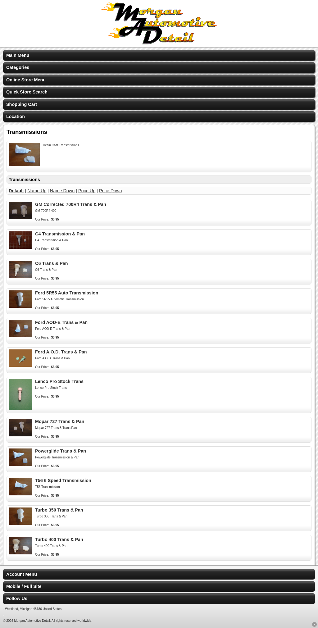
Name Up (37, 190)
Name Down (62, 190)
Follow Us (16, 598)
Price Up (86, 190)
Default (16, 190)
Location (15, 116)
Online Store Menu (26, 79)
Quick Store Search (27, 91)
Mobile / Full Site (24, 586)
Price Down (110, 190)
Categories (17, 67)
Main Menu (17, 55)
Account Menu (21, 574)
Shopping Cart (21, 104)
